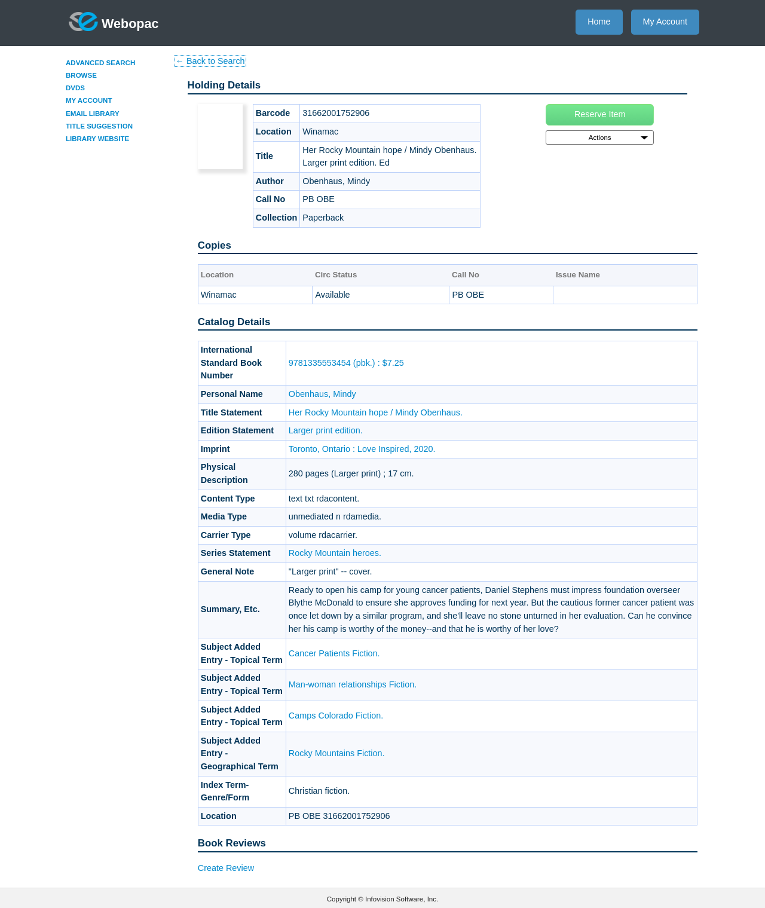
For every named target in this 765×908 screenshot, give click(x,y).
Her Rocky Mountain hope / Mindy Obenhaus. (376, 412)
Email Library (93, 113)
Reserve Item (600, 114)
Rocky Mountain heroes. (335, 553)
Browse (81, 75)
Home (598, 21)
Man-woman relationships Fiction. (353, 684)
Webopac (114, 21)
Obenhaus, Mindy (322, 394)
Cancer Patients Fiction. (334, 653)
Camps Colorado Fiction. (336, 715)
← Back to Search (210, 61)
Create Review (226, 868)
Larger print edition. (326, 430)
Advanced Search (100, 62)
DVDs (75, 87)
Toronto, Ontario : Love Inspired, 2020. (362, 449)
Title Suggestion (99, 126)
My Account (665, 21)
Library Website (97, 138)
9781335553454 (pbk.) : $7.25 (346, 363)
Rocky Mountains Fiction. (337, 753)
